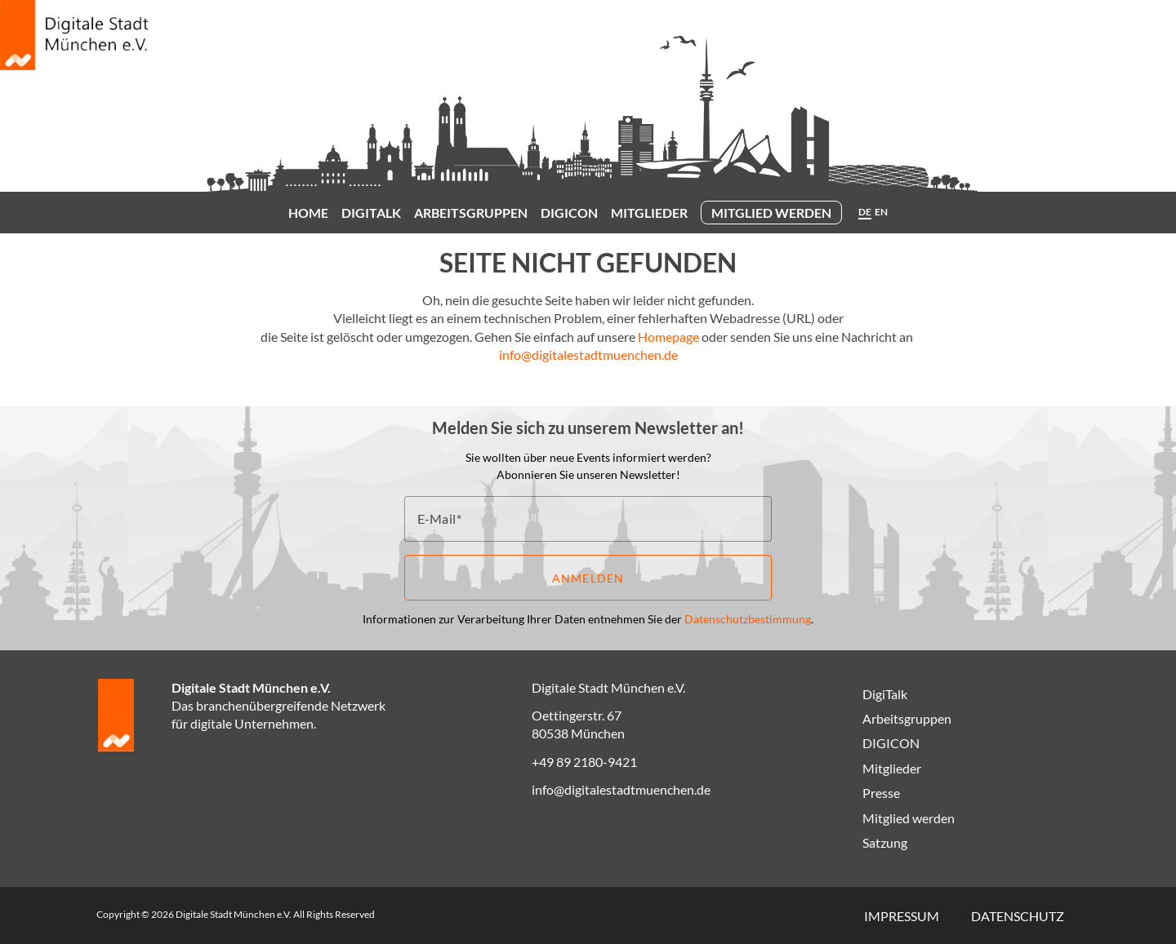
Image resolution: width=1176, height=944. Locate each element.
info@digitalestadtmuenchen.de (588, 354)
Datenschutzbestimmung (747, 619)
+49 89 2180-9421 (584, 761)
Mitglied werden (771, 212)
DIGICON (569, 212)
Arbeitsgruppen (471, 212)
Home (308, 212)
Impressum (901, 916)
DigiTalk (371, 212)
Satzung (884, 842)
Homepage (668, 336)
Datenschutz (1017, 916)
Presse (881, 792)
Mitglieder (649, 212)
